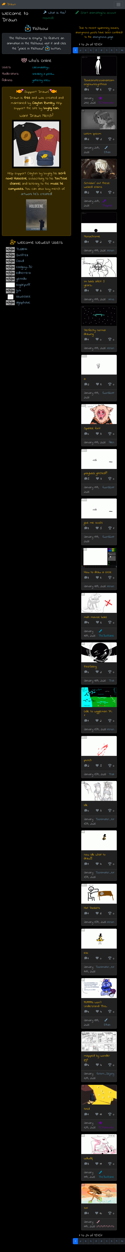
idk (85, 805)
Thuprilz (107, 203)
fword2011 (108, 393)
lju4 (18, 290)
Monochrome (92, 236)
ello (86, 953)
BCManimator (106, 101)
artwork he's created (36, 194)
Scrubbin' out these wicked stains (97, 185)
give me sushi (93, 523)
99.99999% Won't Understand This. (95, 1004)
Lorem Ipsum (92, 133)
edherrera (23, 272)
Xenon (110, 250)
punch (88, 760)
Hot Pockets (92, 908)
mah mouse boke (95, 617)
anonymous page (103, 37)
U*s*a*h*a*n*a (105, 1224)
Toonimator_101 (105, 819)
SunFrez (22, 255)
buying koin (50, 108)
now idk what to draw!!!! (94, 856)
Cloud (20, 260)
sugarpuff (23, 284)
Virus (111, 299)
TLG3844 (21, 249)
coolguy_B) (24, 266)
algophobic (23, 302)
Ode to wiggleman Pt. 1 (98, 713)
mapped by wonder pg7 (97, 1057)
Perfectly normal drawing (95, 332)
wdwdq (88, 1158)
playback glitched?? (95, 473)
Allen (111, 442)
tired (87, 1109)
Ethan (107, 150)
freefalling (90, 666)
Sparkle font (92, 428)
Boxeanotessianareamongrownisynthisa (99, 82)
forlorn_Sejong (105, 1074)
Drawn (9, 4)
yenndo (21, 278)
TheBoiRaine (106, 633)
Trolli (111, 681)
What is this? (54, 12)
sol (86, 1208)
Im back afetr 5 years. (94, 283)
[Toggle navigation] (118, 4)
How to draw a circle (98, 572)
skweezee (23, 296)
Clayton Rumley (43, 103)
